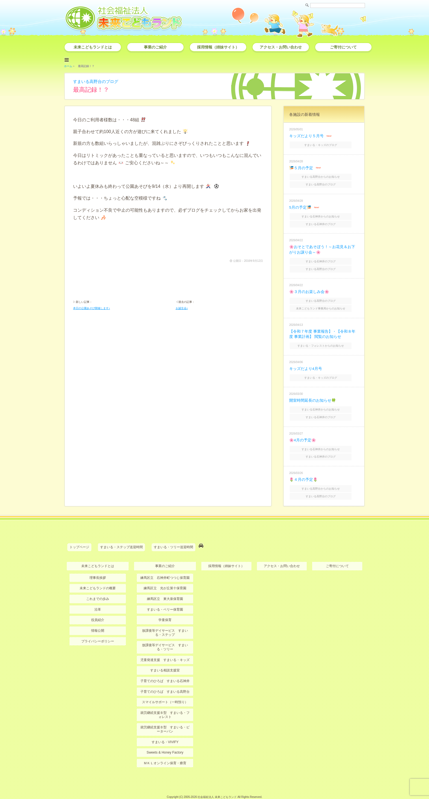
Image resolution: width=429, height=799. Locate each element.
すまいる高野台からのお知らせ (324, 174)
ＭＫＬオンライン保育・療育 (165, 750)
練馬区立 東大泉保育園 (165, 587)
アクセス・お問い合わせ (281, 47)
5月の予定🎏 (300, 204)
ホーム (68, 65)
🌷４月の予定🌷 (303, 469)
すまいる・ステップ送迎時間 (121, 536)
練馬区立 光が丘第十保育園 (165, 576)
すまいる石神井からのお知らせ (324, 213)
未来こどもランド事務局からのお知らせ (324, 302)
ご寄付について (343, 47)
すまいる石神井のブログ (324, 220)
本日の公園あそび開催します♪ (91, 307)
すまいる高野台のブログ (97, 80)
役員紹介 (97, 608)
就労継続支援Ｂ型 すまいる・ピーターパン (165, 716)
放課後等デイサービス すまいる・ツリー (165, 635)
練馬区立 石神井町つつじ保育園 (165, 566)
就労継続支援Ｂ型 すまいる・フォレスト (165, 702)
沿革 (97, 597)
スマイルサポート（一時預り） (165, 689)
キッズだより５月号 (306, 135)
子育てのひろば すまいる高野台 (165, 679)
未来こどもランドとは (93, 47)
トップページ (79, 536)
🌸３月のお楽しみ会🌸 (309, 286)
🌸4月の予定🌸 (302, 431)
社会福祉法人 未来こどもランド (217, 783)
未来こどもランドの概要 (98, 576)
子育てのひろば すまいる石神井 (165, 668)
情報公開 (97, 618)
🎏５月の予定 (301, 166)
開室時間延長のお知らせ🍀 (312, 393)
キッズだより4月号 (305, 362)
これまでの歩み (97, 587)
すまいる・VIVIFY (165, 729)
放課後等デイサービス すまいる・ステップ (165, 620)
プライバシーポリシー (97, 629)
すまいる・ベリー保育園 (165, 597)
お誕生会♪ (182, 307)
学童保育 (165, 608)
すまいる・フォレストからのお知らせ (324, 339)
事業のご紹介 (155, 47)
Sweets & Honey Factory (165, 739)
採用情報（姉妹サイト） (218, 47)
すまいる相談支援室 (165, 658)
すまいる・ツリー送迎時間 (173, 536)
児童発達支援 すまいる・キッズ (165, 647)
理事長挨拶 (97, 566)
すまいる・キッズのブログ (324, 143)
